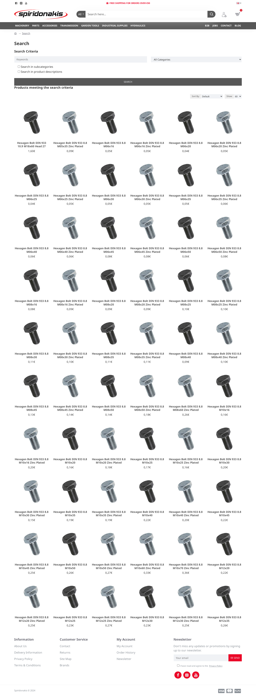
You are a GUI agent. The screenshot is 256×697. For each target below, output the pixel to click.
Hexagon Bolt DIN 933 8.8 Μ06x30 (109, 197)
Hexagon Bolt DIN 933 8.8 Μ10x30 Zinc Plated (32, 513)
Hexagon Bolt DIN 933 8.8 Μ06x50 (186, 250)
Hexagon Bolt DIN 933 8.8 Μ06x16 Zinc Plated (147, 144)
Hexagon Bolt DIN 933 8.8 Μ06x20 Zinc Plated (224, 144)
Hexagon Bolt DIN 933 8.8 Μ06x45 (109, 250)
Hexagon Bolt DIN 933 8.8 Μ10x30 (224, 461)
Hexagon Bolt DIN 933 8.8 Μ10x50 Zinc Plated (109, 566)
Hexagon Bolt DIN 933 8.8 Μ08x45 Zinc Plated (70, 408)
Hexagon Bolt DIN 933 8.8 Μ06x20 (186, 144)
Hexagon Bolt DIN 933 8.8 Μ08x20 (109, 302)
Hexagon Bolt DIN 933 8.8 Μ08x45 (32, 408)
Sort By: (195, 96)
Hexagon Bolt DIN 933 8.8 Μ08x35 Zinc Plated (147, 355)
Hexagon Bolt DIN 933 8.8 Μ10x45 (224, 513)
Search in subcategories (35, 67)
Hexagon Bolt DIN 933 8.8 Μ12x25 (70, 619)
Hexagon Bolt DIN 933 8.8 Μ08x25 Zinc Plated (224, 302)
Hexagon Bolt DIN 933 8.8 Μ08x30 (32, 355)
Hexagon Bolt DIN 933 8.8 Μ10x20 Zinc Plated (109, 461)
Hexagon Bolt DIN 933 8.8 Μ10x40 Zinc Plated (186, 513)
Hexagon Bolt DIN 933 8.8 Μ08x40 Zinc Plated (224, 355)
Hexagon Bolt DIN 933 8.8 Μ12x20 (224, 566)
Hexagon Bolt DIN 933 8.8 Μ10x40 (147, 513)
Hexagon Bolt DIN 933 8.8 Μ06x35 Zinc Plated (224, 197)
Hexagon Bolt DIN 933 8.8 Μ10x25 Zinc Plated (186, 461)
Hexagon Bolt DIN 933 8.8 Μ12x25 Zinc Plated (109, 619)
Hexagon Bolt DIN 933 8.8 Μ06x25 (32, 197)
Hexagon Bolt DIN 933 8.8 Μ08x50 (109, 408)
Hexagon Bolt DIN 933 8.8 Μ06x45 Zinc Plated (147, 250)
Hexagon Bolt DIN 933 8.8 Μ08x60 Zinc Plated (186, 408)
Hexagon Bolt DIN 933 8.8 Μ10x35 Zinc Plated (109, 513)
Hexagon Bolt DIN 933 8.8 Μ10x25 (147, 461)
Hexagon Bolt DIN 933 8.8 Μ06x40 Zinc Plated (70, 250)
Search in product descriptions (40, 72)
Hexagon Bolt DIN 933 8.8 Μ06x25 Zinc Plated (70, 197)
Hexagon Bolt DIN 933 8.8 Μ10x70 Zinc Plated (186, 566)
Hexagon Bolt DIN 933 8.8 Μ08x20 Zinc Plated (147, 302)
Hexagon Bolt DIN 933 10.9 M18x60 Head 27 (31, 144)
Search (26, 33)
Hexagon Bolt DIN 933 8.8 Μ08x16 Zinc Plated (70, 302)
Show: (229, 96)
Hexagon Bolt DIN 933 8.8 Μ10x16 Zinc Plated (32, 461)
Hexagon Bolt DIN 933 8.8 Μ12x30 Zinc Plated (186, 619)
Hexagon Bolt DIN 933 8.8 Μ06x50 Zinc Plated (224, 250)
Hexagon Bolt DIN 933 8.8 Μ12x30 (147, 619)
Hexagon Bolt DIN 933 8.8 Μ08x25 (186, 302)
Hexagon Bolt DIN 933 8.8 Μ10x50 (70, 566)
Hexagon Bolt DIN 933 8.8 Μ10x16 (224, 408)
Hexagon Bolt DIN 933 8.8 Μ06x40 (32, 250)
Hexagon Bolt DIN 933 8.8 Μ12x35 (224, 619)
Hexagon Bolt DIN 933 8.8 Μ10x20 (70, 461)
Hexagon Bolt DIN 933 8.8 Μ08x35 (109, 355)
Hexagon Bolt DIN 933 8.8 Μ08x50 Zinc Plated (147, 408)
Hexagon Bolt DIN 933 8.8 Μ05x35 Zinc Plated (70, 144)
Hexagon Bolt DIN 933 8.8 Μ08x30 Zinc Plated (70, 355)
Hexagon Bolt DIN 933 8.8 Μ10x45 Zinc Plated (32, 566)
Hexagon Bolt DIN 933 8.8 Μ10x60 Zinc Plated (147, 566)
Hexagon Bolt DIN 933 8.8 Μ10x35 (70, 513)
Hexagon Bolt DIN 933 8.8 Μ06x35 (186, 197)
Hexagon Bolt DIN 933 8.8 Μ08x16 (32, 302)
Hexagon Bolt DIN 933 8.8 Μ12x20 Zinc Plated (32, 619)
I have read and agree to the (200, 666)
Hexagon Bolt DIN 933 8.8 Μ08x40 (186, 355)
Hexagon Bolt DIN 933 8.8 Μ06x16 (109, 144)
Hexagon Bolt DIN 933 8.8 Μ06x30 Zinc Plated (147, 197)
